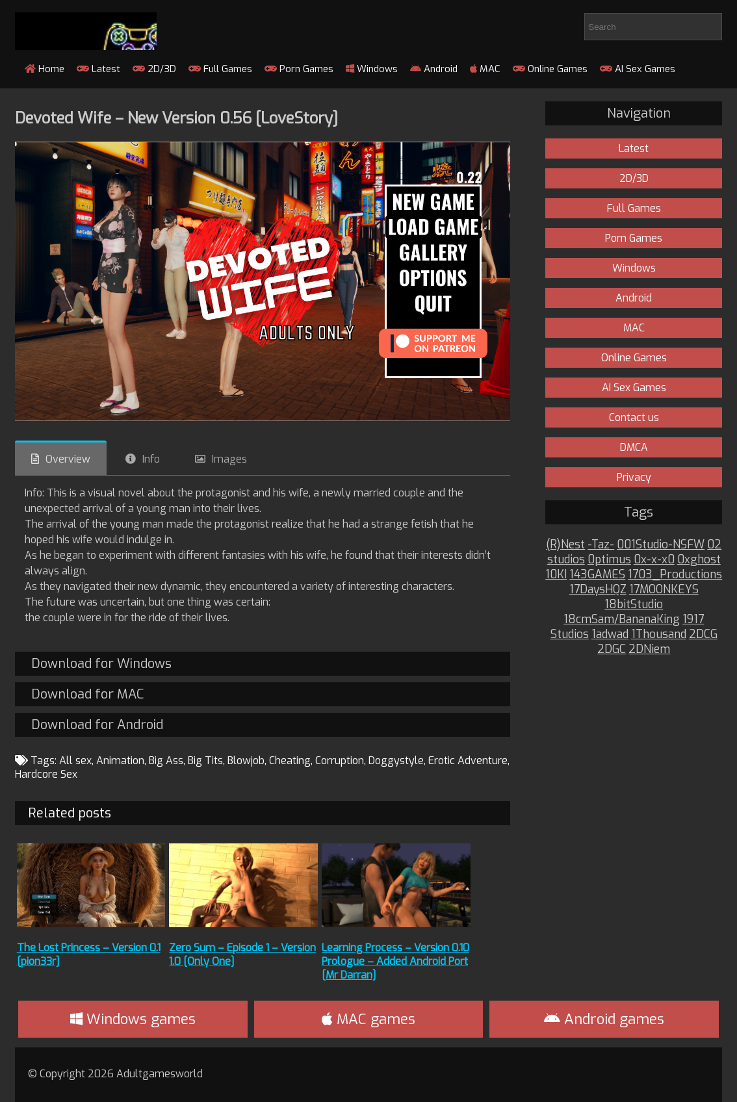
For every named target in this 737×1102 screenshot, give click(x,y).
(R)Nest (565, 544)
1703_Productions (675, 574)
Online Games (550, 68)
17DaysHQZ (598, 589)
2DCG (703, 634)
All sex (75, 760)
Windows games (133, 1019)
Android (434, 68)
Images (229, 459)
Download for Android (97, 725)
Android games (604, 1019)
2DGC (611, 649)
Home (44, 68)
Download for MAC (87, 694)
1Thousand (658, 634)
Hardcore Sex (46, 774)
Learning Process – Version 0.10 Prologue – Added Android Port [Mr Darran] (395, 961)
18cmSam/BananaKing (621, 619)
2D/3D (154, 68)
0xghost (699, 559)
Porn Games (299, 68)
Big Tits (205, 760)
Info (151, 459)
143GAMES (597, 574)
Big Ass (166, 760)
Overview (67, 459)
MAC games (368, 1019)
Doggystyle (396, 760)
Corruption (339, 760)
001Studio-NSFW (661, 544)
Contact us (634, 417)
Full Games (220, 68)
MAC (485, 68)
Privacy (634, 477)
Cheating (290, 760)
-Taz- (601, 544)
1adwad (609, 634)
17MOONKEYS (664, 589)
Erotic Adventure (468, 760)
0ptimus (609, 559)
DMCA (634, 447)
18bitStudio (633, 604)
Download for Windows (101, 664)
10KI (556, 574)
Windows (372, 68)
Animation (120, 760)
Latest (98, 68)
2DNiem (649, 649)
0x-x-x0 (654, 559)
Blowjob (246, 760)
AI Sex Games (637, 68)
